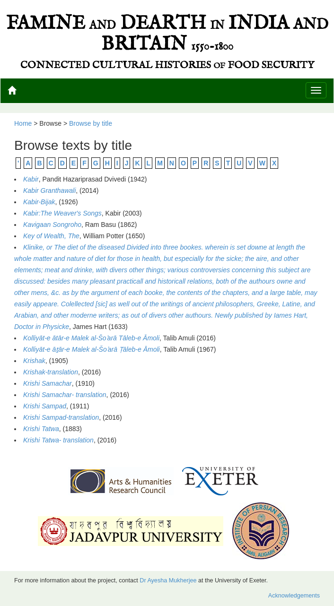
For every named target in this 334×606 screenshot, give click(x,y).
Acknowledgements (294, 595)
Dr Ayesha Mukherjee (168, 580)
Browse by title (90, 123)
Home (23, 123)
